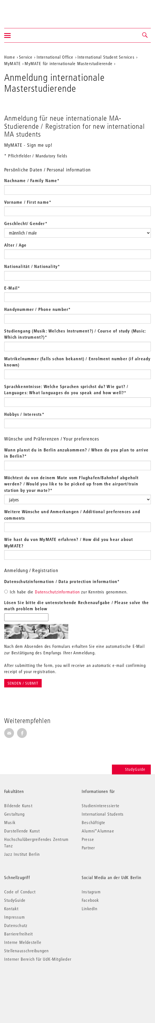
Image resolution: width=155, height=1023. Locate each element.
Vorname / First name (27, 202)
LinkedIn (90, 908)
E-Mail (12, 288)
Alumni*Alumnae (98, 831)
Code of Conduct (20, 891)
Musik (10, 822)
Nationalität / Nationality (32, 266)
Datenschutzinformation (57, 592)
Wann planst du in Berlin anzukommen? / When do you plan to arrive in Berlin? (76, 453)
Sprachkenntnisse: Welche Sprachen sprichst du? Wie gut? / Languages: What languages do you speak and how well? (66, 390)
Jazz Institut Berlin (22, 854)
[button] (145, 35)
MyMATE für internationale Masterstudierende (68, 63)
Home (9, 57)
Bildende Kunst (18, 805)
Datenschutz (15, 925)
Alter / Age (15, 245)
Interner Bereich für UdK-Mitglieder (37, 959)
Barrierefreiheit (18, 934)
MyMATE (12, 63)
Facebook (90, 900)
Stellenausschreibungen (26, 950)
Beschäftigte (93, 822)
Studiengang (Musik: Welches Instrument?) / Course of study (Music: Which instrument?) (75, 334)
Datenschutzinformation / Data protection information (62, 581)
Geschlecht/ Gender (26, 223)
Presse (88, 839)
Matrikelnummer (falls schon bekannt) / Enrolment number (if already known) (77, 362)
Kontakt (11, 908)
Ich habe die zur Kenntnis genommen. (66, 592)
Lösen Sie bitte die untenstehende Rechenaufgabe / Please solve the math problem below (76, 606)
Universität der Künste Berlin (26, 10)
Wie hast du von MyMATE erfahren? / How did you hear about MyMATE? (68, 542)
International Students (103, 814)
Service (25, 57)
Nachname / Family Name (32, 180)
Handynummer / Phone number (37, 309)
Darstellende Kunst (22, 831)
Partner (88, 847)
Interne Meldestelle (22, 942)
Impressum (14, 917)
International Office (55, 57)
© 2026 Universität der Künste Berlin (33, 983)
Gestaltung (14, 814)
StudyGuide (131, 769)
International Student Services (106, 57)
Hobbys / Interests (24, 414)
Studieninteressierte (100, 805)
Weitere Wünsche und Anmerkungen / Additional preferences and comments (72, 515)
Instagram (91, 891)
